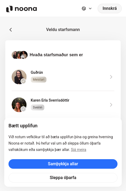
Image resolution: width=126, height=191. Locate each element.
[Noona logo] (21, 9)
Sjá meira (78, 149)
